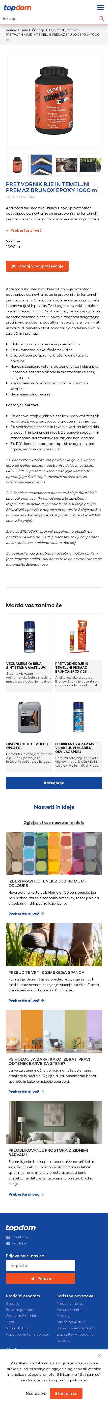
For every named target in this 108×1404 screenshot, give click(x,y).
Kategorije (54, 783)
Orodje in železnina (21, 1316)
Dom (24, 30)
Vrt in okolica (17, 1328)
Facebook (17, 1237)
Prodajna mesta (69, 1304)
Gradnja (12, 1304)
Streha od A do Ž (71, 1322)
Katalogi (63, 1316)
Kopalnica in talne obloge (27, 1335)
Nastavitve (36, 1393)
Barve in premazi (19, 1310)
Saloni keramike (69, 1310)
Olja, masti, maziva (63, 30)
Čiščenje (38, 30)
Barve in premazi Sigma (76, 1328)
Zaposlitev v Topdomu (75, 1335)
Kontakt (63, 1341)
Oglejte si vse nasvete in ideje (54, 822)
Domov (11, 30)
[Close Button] (99, 1355)
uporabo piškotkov (70, 1380)
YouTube (16, 1243)
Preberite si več (24, 230)
